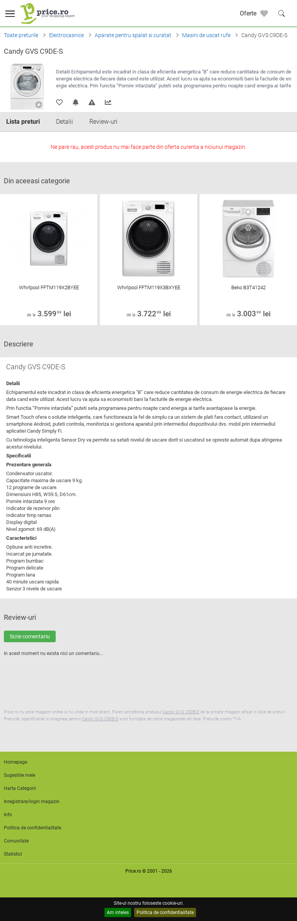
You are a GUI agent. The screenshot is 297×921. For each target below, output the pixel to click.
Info (8, 814)
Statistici (13, 854)
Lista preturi (23, 121)
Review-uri (103, 121)
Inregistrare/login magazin (32, 801)
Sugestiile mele (19, 775)
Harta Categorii (20, 788)
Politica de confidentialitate (165, 912)
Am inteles (118, 912)
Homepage (15, 762)
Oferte (248, 13)
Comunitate (16, 841)
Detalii (64, 121)
